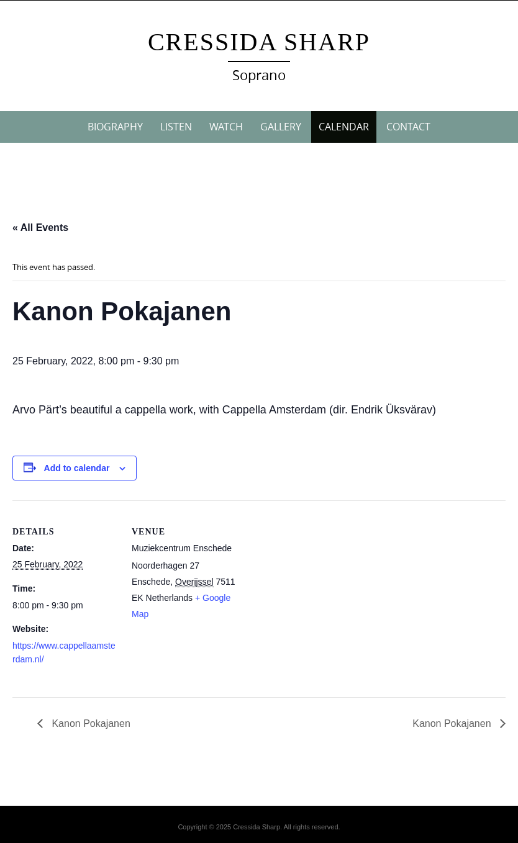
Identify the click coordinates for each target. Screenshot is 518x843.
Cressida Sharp (259, 42)
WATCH (226, 126)
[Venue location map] (316, 586)
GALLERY (280, 126)
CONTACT (408, 126)
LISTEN (176, 126)
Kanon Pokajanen (89, 723)
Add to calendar (77, 468)
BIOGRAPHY (115, 126)
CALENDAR (344, 126)
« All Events (40, 227)
